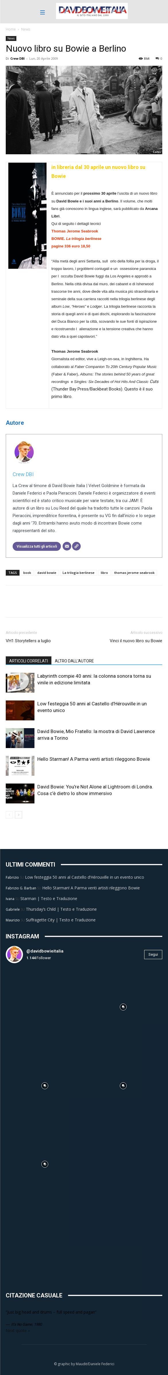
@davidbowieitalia (44, 951)
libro (104, 572)
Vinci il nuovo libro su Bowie (136, 640)
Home (11, 29)
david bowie (46, 572)
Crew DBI (17, 58)
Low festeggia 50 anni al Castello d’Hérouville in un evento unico (84, 877)
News (25, 29)
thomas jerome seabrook (134, 572)
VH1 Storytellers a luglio (28, 640)
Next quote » (18, 1330)
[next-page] (18, 814)
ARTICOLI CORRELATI (28, 661)
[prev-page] (9, 814)
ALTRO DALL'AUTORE (74, 661)
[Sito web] (76, 546)
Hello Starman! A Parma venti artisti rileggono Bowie (93, 759)
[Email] (67, 546)
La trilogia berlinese (78, 572)
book (27, 572)
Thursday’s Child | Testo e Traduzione (61, 909)
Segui (153, 954)
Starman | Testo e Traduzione (48, 898)
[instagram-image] (45, 1007)
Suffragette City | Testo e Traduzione (61, 920)
